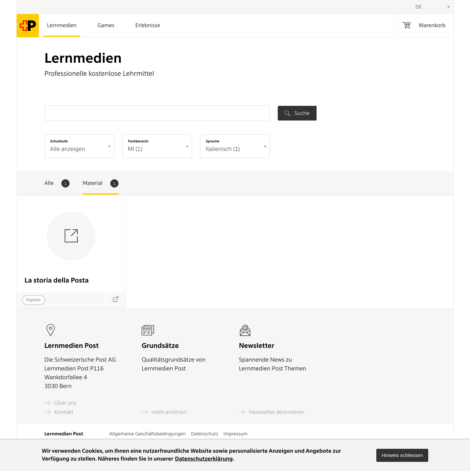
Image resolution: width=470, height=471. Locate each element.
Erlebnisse (147, 25)
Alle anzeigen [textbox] (67, 149)
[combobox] (432, 7)
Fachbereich (138, 141)
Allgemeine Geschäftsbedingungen (147, 434)
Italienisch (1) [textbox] (223, 149)
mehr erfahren (164, 412)
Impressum (235, 434)
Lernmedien (61, 25)
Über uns (60, 403)
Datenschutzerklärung (204, 459)
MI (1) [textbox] (135, 149)
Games (105, 25)
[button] (402, 455)
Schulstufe (59, 141)
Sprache (212, 141)
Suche (297, 113)
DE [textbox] (418, 7)
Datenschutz (204, 434)
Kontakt (58, 412)
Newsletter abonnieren (272, 412)
